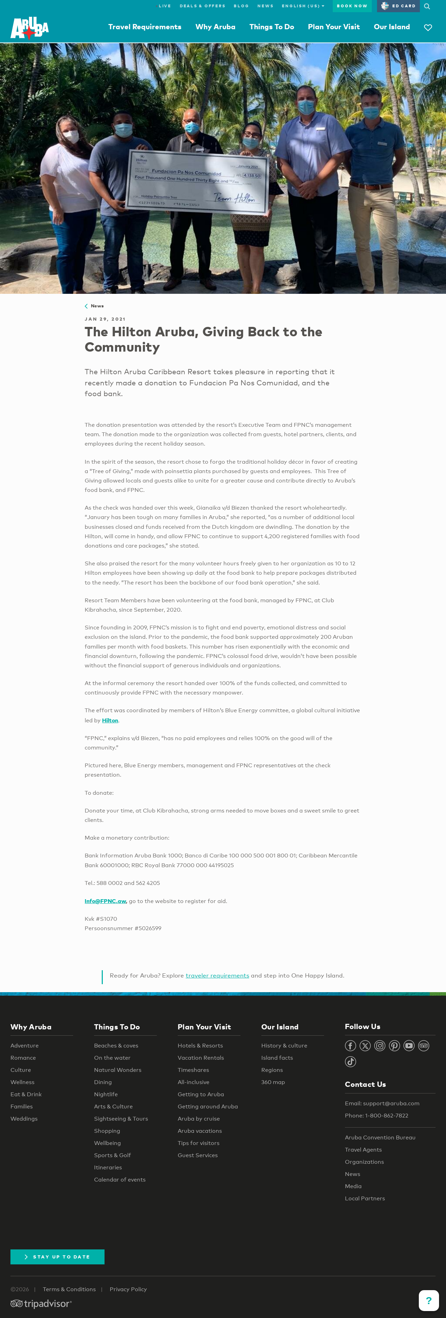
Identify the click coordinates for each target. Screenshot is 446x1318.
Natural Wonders (117, 1070)
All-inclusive (193, 1082)
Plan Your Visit (334, 26)
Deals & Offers (203, 5)
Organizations (364, 1162)
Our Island (392, 26)
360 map (273, 1082)
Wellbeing (107, 1143)
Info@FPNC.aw (105, 900)
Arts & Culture (113, 1106)
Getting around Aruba (208, 1106)
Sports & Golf (112, 1155)
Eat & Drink (26, 1094)
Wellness (22, 1082)
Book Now (352, 5)
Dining (103, 1082)
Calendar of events (120, 1179)
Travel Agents (363, 1149)
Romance (23, 1057)
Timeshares (193, 1070)
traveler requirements (217, 975)
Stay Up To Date (57, 1257)
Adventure (24, 1045)
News (265, 5)
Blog (241, 5)
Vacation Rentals (201, 1057)
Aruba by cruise (199, 1118)
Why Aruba (215, 26)
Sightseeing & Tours (121, 1118)
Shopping (107, 1131)
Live (163, 5)
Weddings (24, 1118)
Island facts (277, 1057)
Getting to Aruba (201, 1094)
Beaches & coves (116, 1045)
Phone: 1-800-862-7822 (376, 1115)
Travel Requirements (145, 26)
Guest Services (198, 1155)
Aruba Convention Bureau (380, 1137)
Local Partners (365, 1198)
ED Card (398, 6)
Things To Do (271, 26)
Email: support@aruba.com (382, 1103)
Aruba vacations (200, 1131)
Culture (20, 1070)
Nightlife (106, 1094)
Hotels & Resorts (200, 1045)
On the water (112, 1057)
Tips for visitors (199, 1143)
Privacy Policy (128, 1289)
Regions (272, 1070)
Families (21, 1106)
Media (353, 1186)
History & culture (284, 1045)
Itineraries (108, 1167)
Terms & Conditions (69, 1289)
